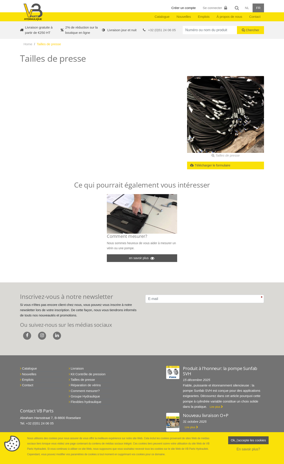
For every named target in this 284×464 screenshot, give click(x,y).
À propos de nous (229, 16)
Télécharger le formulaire (211, 166)
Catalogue (162, 16)
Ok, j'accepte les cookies (248, 440)
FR (258, 8)
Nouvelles (184, 16)
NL (247, 8)
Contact (254, 16)
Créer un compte (183, 8)
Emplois (203, 16)
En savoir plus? (248, 450)
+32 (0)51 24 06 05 (162, 30)
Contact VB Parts (36, 414)
